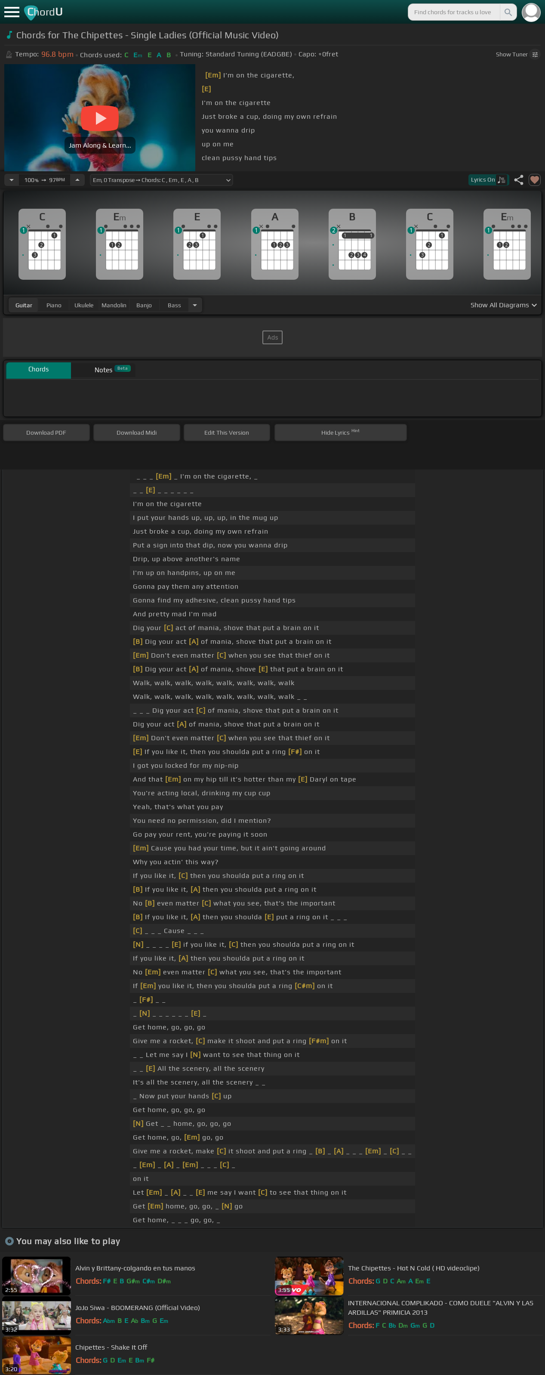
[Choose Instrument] (194, 305)
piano (54, 305)
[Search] (507, 12)
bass (174, 305)
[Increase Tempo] (77, 180)
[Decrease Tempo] (11, 180)
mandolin (114, 305)
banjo (144, 305)
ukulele (83, 305)
